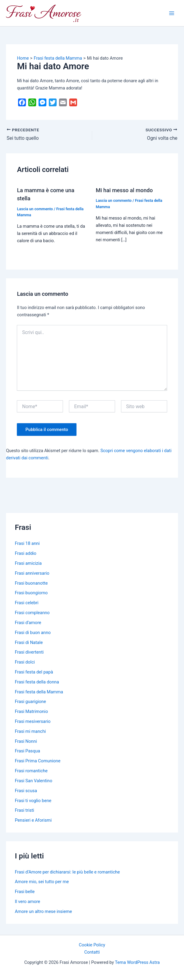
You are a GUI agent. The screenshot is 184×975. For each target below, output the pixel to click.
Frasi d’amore (28, 622)
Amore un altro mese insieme (43, 911)
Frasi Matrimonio (31, 711)
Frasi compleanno (32, 612)
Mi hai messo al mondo (124, 190)
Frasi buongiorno (31, 592)
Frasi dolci (25, 662)
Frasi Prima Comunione (37, 761)
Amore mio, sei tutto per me (42, 881)
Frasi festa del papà (34, 672)
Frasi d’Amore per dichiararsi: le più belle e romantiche (67, 872)
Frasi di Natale (29, 642)
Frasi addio (25, 553)
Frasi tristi (24, 810)
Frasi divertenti (29, 652)
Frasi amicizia (28, 563)
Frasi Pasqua (27, 751)
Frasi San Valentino (33, 780)
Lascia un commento (35, 209)
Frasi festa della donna (37, 682)
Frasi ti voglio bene (33, 800)
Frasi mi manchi (30, 731)
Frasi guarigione (30, 701)
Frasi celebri (26, 602)
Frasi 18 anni (27, 543)
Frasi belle (25, 891)
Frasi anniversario (32, 573)
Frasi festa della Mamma (39, 692)
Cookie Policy (92, 945)
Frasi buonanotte (31, 583)
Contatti (92, 952)
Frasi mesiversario (33, 721)
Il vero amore (27, 901)
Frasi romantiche (31, 770)
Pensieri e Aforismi (33, 820)
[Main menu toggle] (171, 13)
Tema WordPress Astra (137, 962)
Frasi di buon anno (33, 632)
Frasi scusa (26, 790)
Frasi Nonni (26, 741)
